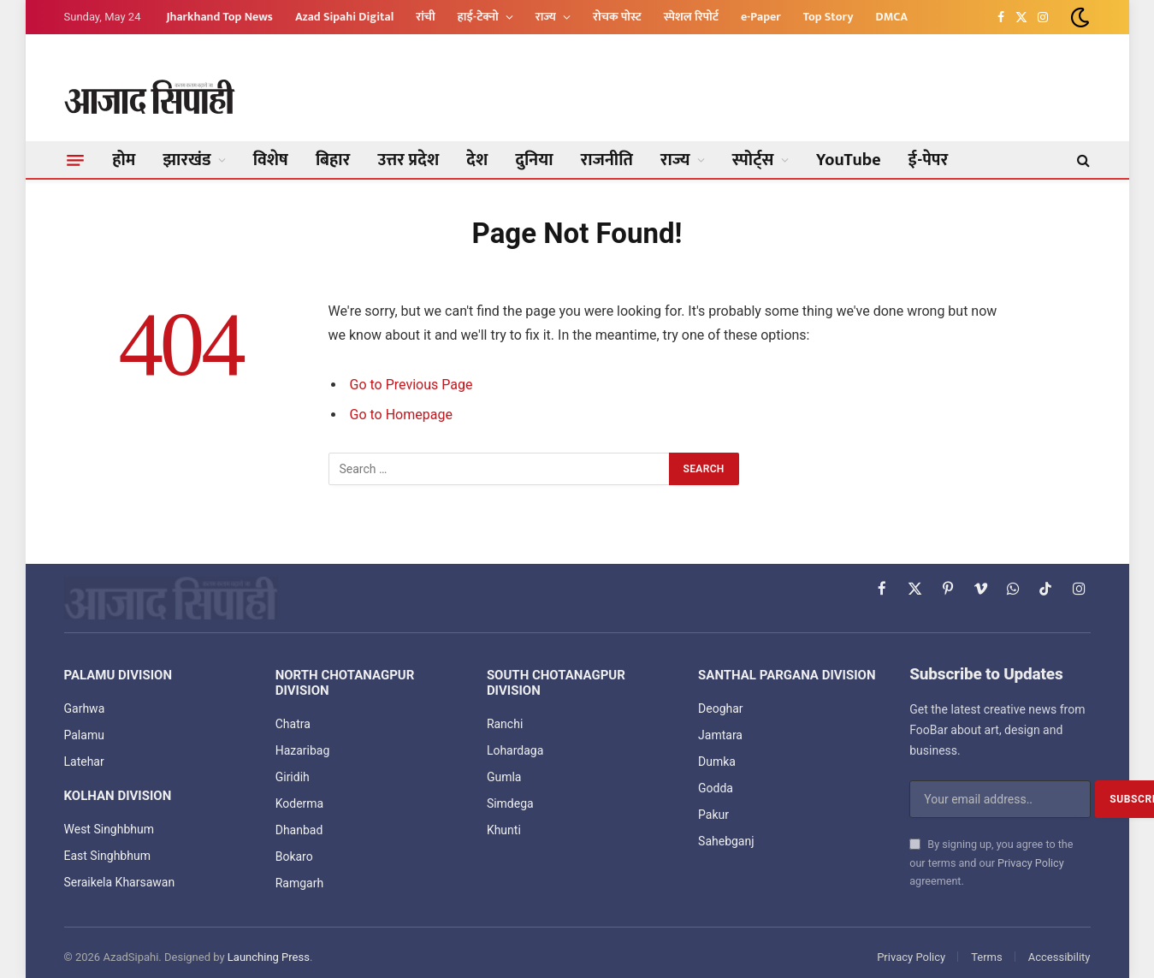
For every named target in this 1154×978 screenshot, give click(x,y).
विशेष (270, 160)
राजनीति (607, 160)
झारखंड (187, 160)
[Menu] (75, 160)
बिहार (333, 160)
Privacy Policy (1030, 862)
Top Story (828, 17)
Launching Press (269, 957)
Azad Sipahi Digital (344, 17)
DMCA (892, 17)
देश (477, 160)
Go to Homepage (401, 414)
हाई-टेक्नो (478, 17)
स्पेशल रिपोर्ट (691, 17)
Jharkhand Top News (219, 17)
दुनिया (534, 160)
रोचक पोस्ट (617, 17)
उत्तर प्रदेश (408, 160)
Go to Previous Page (411, 384)
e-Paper (761, 17)
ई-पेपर (928, 160)
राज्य (546, 17)
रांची (425, 17)
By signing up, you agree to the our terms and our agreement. (991, 862)
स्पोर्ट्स (753, 160)
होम (124, 160)
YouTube (848, 160)
